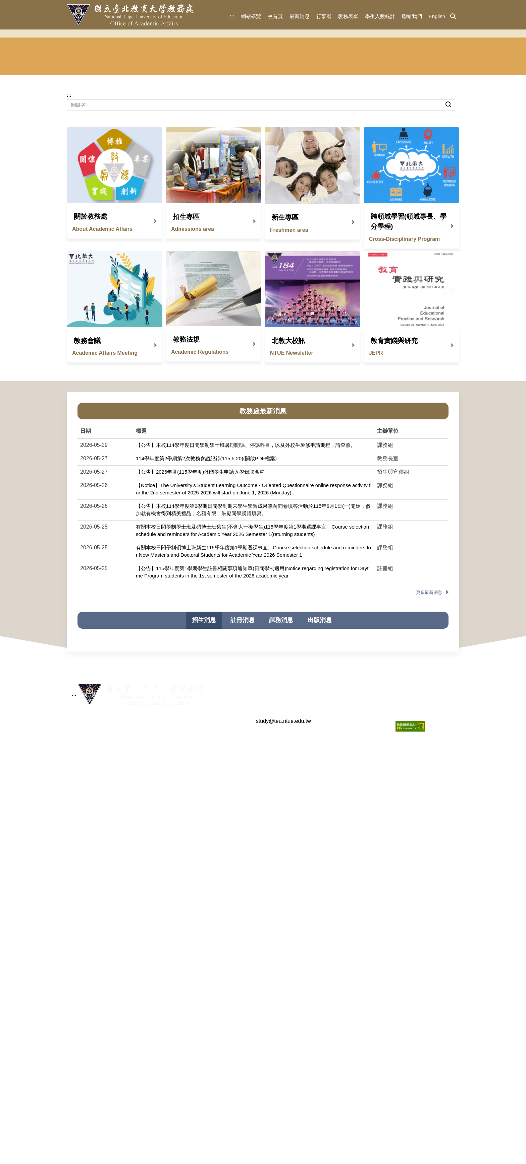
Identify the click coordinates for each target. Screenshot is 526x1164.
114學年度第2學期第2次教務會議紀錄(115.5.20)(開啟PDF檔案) (206, 556)
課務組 (297, 148)
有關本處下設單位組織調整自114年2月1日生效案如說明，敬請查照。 (215, 1009)
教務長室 (92, 148)
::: (232, 16)
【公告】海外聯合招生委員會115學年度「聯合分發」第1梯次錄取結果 (216, 781)
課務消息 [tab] (281, 717)
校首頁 (275, 16)
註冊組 (229, 148)
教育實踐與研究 (394, 438)
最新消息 (300, 16)
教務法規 (186, 436)
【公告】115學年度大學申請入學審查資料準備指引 (195, 822)
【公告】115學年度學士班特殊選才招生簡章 (187, 875)
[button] (453, 17)
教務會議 (87, 438)
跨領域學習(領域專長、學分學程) (409, 319)
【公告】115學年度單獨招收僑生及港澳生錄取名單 (195, 835)
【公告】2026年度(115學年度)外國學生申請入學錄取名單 (200, 569)
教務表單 (348, 16)
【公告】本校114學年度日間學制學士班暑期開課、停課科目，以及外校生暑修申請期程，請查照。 (246, 542)
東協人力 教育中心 (434, 148)
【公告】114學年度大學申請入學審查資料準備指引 (195, 995)
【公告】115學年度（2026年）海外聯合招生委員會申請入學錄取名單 (216, 795)
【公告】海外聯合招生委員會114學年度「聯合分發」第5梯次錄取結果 (216, 888)
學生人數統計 (380, 16)
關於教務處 (90, 314)
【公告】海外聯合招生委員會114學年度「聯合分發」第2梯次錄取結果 (216, 929)
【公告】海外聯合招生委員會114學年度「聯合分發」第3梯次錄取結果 (216, 915)
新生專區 (285, 315)
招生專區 (186, 314)
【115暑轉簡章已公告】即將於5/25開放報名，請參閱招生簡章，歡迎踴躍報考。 (227, 768)
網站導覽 (251, 16)
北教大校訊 (288, 438)
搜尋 (448, 199)
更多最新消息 (429, 689)
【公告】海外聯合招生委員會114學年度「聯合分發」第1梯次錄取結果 (216, 942)
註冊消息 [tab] (242, 717)
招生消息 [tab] (204, 717)
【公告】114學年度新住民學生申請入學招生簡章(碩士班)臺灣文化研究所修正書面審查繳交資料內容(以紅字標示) (264, 968)
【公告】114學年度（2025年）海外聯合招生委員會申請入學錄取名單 (216, 955)
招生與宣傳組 (160, 148)
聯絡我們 (412, 16)
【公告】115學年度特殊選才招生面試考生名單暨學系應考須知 (207, 862)
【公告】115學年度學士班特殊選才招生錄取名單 (192, 848)
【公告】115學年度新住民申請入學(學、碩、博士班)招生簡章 (207, 808)
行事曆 (323, 16)
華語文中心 (366, 148)
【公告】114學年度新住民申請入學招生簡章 (187, 982)
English (437, 16)
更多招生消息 (426, 1025)
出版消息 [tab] (320, 717)
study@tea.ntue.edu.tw (283, 1148)
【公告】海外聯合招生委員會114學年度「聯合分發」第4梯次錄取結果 (216, 902)
